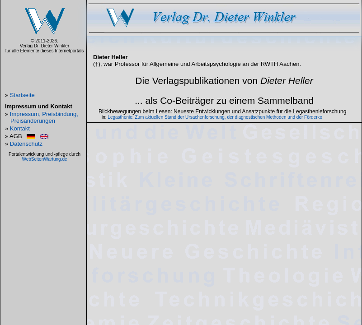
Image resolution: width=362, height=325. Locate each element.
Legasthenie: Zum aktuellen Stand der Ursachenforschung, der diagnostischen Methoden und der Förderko (215, 117)
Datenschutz (26, 143)
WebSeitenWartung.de (44, 159)
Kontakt (20, 128)
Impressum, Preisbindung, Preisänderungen (44, 117)
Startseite (22, 95)
